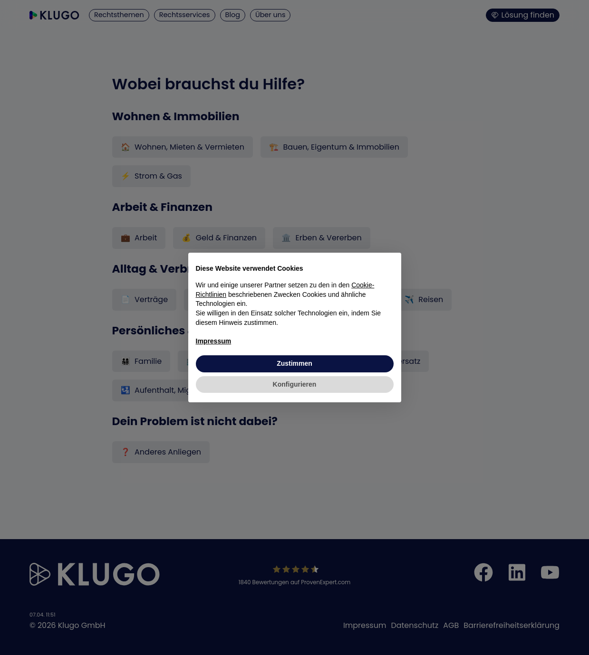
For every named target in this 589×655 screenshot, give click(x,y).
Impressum (214, 341)
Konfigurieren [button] (295, 384)
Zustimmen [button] (294, 363)
